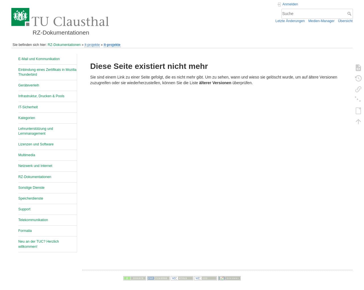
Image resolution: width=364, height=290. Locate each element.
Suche (350, 14)
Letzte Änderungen (290, 21)
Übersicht (345, 21)
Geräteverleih (28, 85)
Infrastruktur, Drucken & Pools (41, 96)
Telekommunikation (33, 220)
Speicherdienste (30, 198)
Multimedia (26, 155)
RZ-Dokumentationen (64, 45)
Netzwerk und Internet (35, 166)
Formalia (25, 231)
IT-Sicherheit (28, 107)
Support (24, 209)
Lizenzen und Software (36, 144)
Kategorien (26, 118)
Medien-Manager (321, 21)
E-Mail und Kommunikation (39, 59)
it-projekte (92, 45)
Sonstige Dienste (31, 188)
